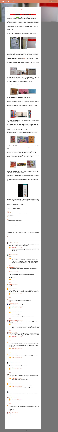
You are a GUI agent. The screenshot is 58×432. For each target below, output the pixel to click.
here (24, 58)
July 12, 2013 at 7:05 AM (19, 348)
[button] (7, 11)
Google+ (8, 219)
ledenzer (10, 254)
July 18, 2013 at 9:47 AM (17, 383)
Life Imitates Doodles (8, 1)
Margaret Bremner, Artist (13, 320)
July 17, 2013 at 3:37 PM (19, 378)
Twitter (8, 215)
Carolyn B (10, 242)
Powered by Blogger (29, 430)
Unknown (10, 284)
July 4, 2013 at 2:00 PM (15, 242)
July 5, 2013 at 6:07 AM (14, 288)
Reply (10, 252)
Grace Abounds (11, 362)
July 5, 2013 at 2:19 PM (14, 332)
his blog (8, 211)
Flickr (7, 216)
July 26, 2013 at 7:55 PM (15, 412)
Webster (10, 303)
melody (10, 412)
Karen (10, 391)
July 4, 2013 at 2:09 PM (15, 254)
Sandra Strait (14, 247)
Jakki (10, 288)
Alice (10, 332)
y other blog (9, 212)
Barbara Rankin (11, 267)
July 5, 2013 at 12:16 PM (20, 320)
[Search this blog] (53, 1)
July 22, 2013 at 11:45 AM (19, 399)
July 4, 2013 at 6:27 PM (17, 267)
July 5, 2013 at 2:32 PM (19, 336)
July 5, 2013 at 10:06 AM (19, 307)
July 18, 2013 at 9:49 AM (19, 386)
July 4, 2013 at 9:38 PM (15, 284)
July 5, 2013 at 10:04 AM (15, 303)
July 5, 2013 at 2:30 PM (19, 293)
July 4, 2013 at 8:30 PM (16, 271)
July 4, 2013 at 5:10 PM (19, 247)
